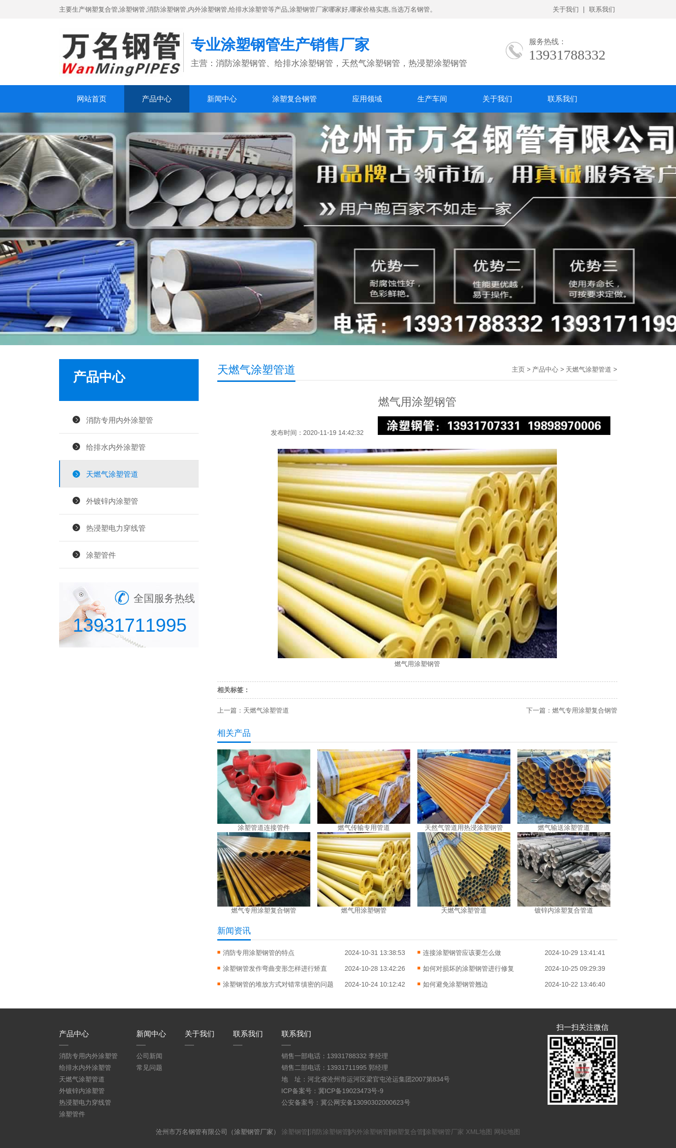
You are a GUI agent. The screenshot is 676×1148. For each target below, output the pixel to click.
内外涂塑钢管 (369, 1131)
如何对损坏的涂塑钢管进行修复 (468, 968)
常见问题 (149, 1067)
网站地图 (507, 1131)
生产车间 (432, 99)
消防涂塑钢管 (328, 1131)
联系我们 (602, 9)
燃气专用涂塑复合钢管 (584, 710)
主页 (518, 369)
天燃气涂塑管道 (112, 474)
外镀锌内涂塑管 (112, 501)
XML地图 (479, 1131)
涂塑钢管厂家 (444, 1131)
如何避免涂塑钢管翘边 (455, 984)
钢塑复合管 (407, 1131)
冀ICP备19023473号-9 (350, 1091)
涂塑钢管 (294, 1131)
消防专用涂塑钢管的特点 (258, 952)
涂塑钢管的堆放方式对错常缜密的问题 (278, 984)
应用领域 (367, 99)
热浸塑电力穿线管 (116, 528)
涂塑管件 (101, 555)
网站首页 (92, 99)
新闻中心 (222, 99)
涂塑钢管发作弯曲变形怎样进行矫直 (275, 968)
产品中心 (157, 99)
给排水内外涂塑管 (116, 447)
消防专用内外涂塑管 (119, 420)
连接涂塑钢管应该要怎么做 (462, 952)
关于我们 (566, 9)
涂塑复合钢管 (294, 99)
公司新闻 (149, 1056)
